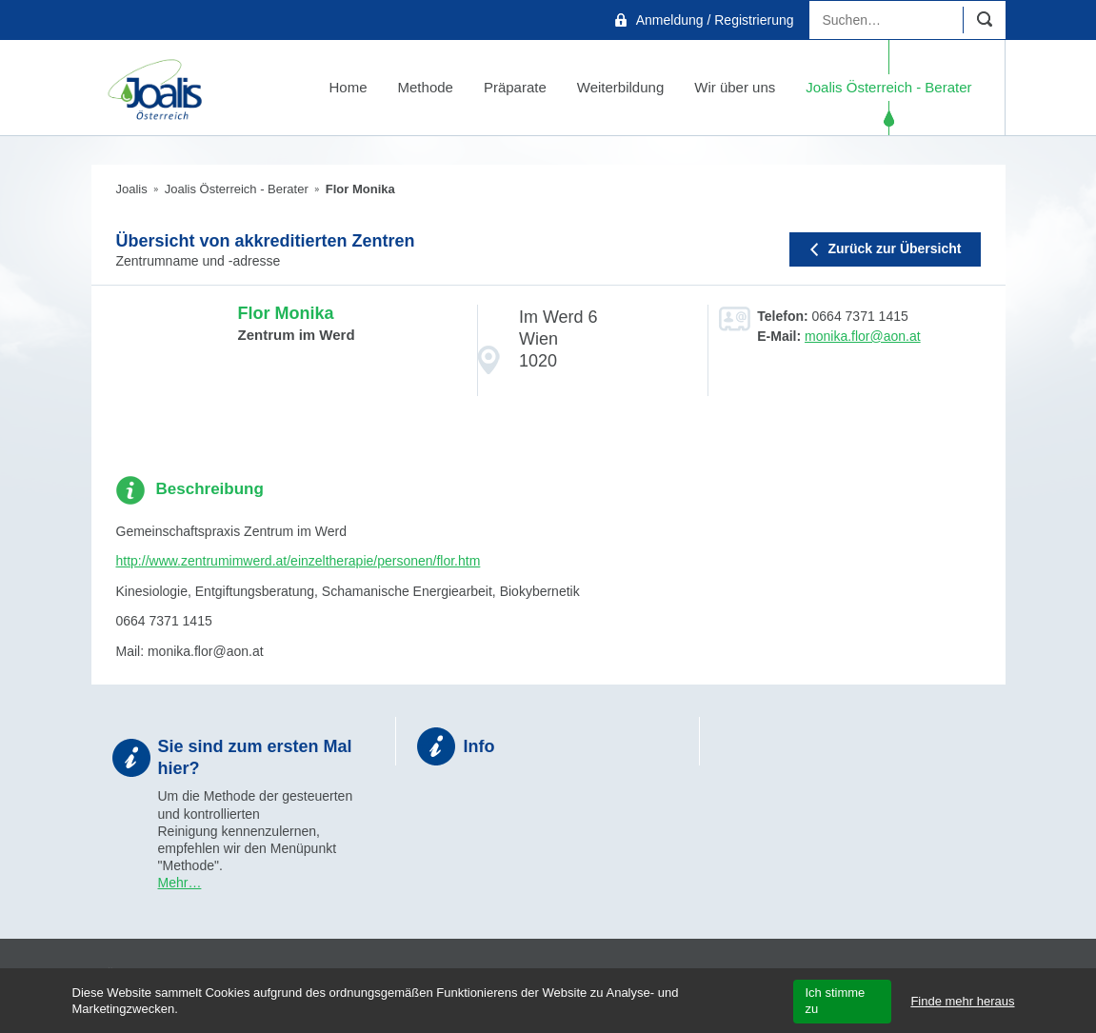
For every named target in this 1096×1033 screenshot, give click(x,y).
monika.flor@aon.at (863, 336)
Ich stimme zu (835, 1000)
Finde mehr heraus (962, 1001)
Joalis (132, 189)
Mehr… (180, 882)
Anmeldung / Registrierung (715, 20)
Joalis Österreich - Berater (237, 189)
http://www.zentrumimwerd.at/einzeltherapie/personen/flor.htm (298, 560)
